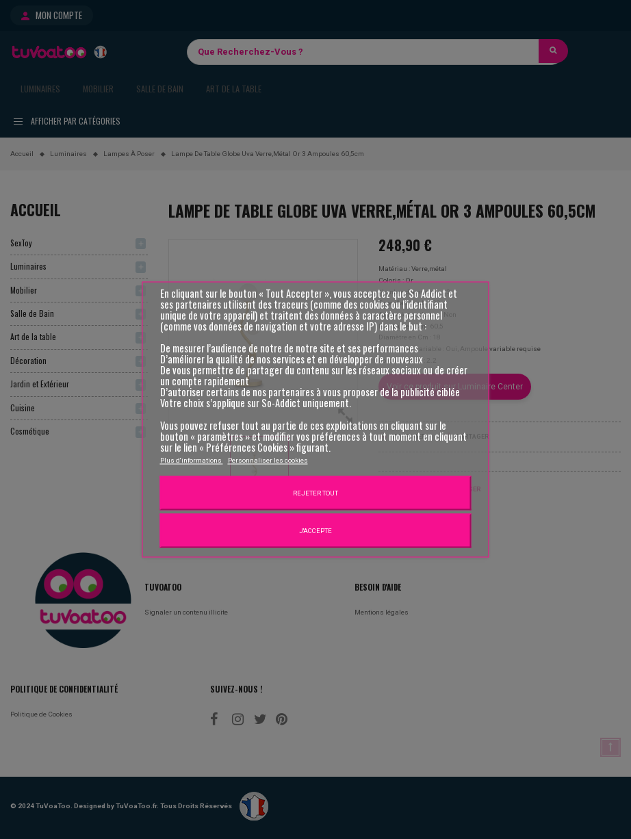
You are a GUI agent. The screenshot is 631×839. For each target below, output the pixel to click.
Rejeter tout (315, 492)
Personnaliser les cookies (268, 459)
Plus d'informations (191, 459)
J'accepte (315, 530)
